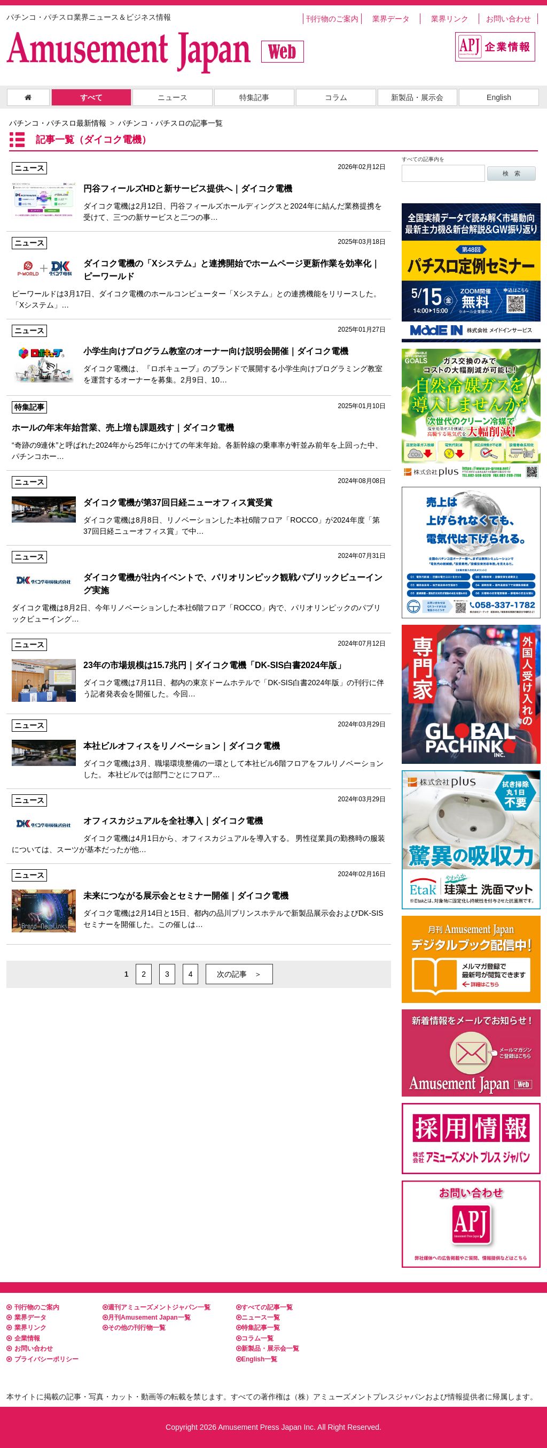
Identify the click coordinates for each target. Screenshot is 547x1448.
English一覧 (256, 1359)
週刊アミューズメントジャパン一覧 (156, 1307)
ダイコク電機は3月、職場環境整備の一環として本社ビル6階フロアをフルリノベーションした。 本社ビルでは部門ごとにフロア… (199, 749)
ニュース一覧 (258, 1317)
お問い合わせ (508, 18)
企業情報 (23, 1338)
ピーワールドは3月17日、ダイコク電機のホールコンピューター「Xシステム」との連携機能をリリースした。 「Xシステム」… (199, 273)
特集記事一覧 (258, 1327)
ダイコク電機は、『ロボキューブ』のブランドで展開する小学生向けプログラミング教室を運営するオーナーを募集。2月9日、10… (199, 354)
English (499, 97)
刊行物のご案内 (332, 18)
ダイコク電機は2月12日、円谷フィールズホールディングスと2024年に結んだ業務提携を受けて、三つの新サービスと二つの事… (199, 191)
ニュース (172, 97)
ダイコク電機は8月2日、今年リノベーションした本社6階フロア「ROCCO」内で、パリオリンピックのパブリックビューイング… (199, 587)
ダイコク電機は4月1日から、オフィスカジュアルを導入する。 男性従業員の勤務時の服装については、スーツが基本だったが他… (199, 824)
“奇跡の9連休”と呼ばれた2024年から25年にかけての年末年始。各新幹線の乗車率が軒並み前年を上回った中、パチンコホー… (199, 431)
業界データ (391, 18)
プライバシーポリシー (42, 1359)
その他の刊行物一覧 (134, 1327)
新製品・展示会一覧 (267, 1348)
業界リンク (449, 18)
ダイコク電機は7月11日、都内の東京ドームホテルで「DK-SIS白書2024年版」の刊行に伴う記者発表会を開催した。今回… (199, 668)
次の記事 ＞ (239, 974)
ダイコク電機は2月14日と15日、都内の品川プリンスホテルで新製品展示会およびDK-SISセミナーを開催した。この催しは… (199, 899)
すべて (91, 97)
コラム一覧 (255, 1338)
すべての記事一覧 (264, 1307)
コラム (336, 97)
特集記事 (254, 97)
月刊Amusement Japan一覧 (147, 1317)
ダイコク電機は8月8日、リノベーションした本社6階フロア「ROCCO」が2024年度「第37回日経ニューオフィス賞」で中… (199, 505)
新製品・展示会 (417, 97)
